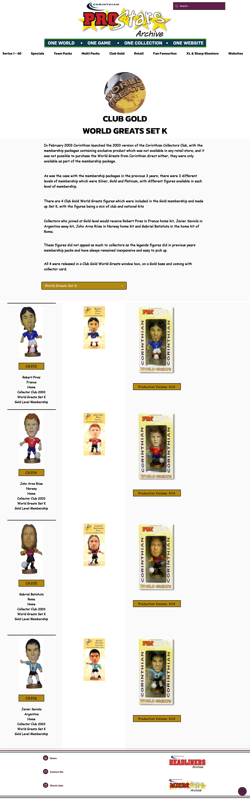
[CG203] (31, 366)
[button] (14, 53)
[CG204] (31, 472)
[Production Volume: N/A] (157, 386)
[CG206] (31, 698)
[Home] (45, 757)
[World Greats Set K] (84, 286)
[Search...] (199, 6)
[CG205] (31, 583)
